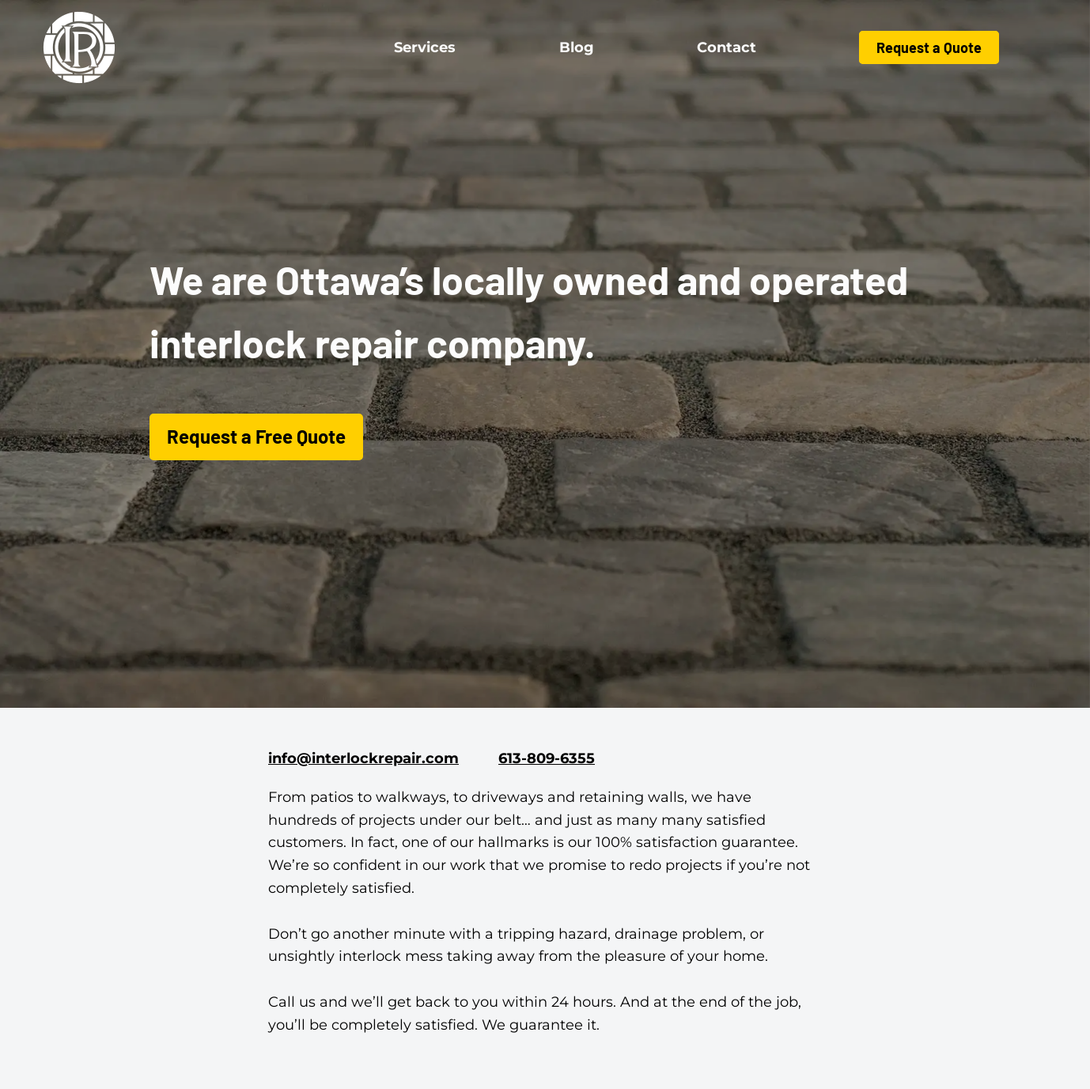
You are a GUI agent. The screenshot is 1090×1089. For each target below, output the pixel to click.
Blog (576, 47)
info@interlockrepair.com (363, 758)
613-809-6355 (546, 758)
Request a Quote (929, 47)
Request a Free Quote (256, 436)
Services (425, 47)
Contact (726, 47)
